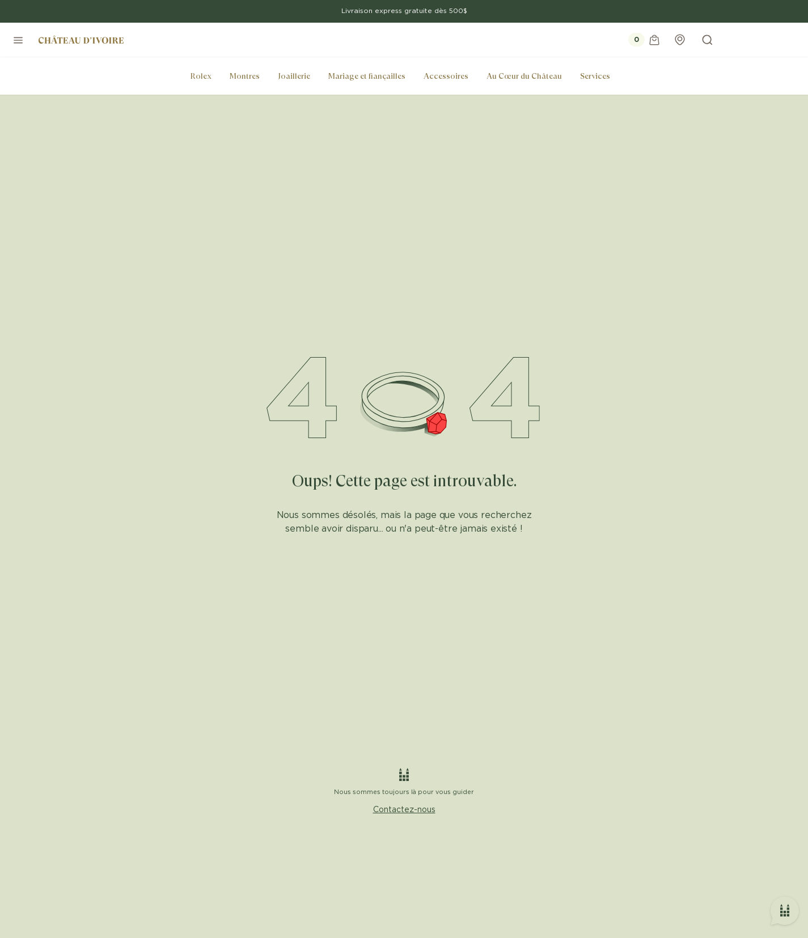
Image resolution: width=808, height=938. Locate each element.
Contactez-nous (404, 810)
